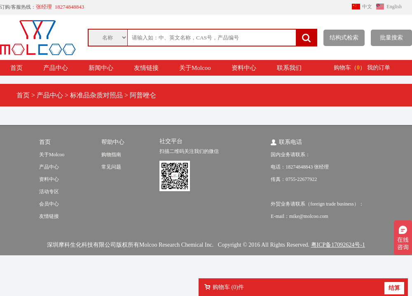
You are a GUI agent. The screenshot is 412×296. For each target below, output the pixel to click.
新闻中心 (101, 68)
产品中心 (55, 68)
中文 (367, 6)
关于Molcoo (195, 68)
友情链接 (146, 68)
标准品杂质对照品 (96, 95)
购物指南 (111, 154)
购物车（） (349, 68)
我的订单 (378, 68)
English (394, 6)
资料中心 (244, 68)
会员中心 (49, 204)
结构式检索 (344, 38)
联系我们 (289, 68)
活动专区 (49, 191)
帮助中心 (112, 142)
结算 (394, 288)
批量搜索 (391, 38)
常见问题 (111, 167)
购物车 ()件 (228, 287)
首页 (16, 68)
